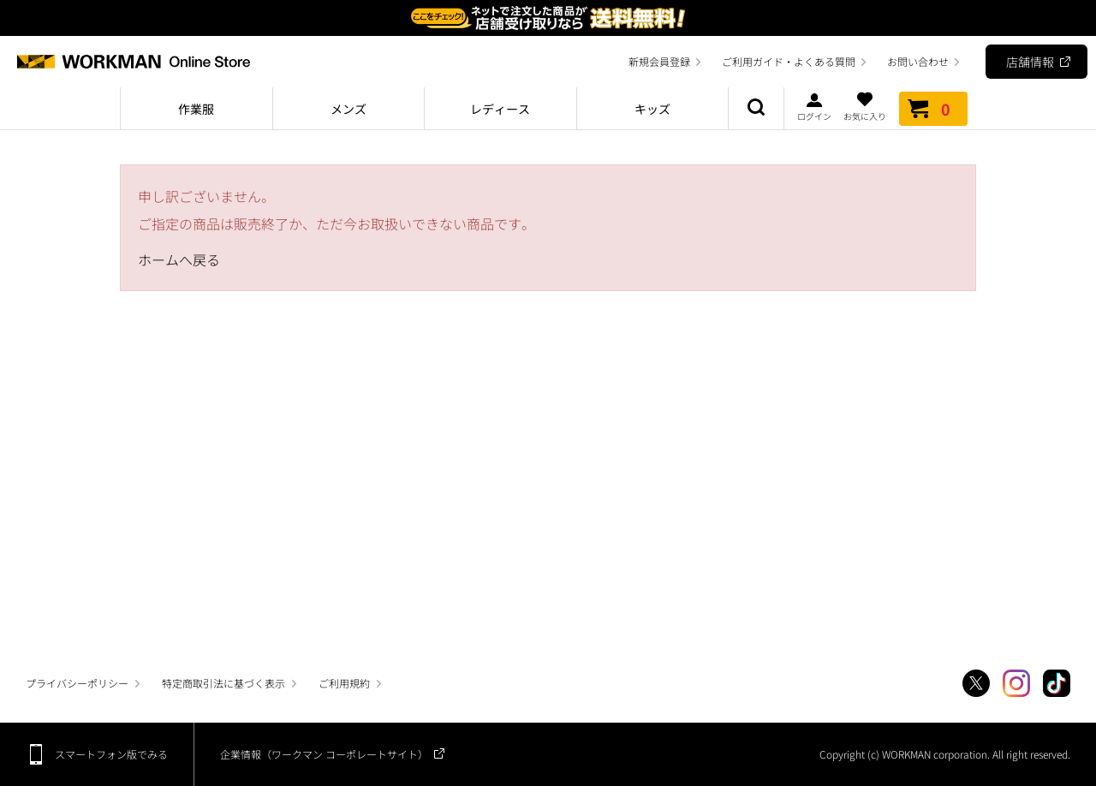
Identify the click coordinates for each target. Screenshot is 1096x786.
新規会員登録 (659, 61)
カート (933, 109)
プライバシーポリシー (77, 683)
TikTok (1056, 683)
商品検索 (756, 108)
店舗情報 (1030, 61)
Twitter (976, 683)
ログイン (814, 106)
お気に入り (864, 106)
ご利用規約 (344, 683)
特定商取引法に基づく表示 (223, 683)
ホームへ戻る (179, 259)
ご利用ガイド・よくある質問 (788, 61)
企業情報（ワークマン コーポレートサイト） (324, 754)
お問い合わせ (918, 61)
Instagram (1016, 683)
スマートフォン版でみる (111, 754)
